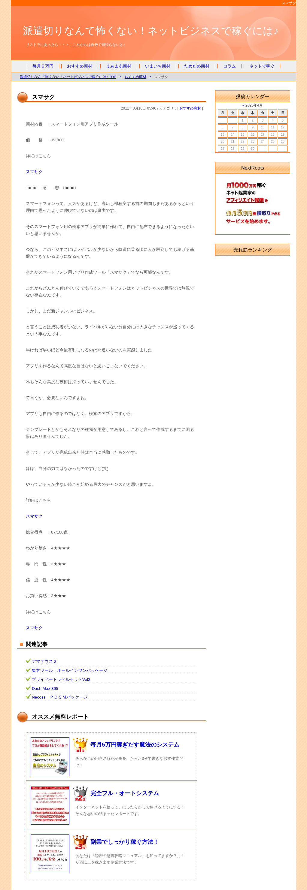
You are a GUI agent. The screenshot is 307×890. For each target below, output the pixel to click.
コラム (229, 66)
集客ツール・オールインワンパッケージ (70, 670)
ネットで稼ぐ (262, 66)
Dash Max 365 (45, 688)
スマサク (34, 172)
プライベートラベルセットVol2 (61, 679)
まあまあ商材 (118, 66)
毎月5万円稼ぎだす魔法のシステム (134, 744)
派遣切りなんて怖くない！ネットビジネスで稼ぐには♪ (150, 30)
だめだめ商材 (196, 66)
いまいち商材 (157, 66)
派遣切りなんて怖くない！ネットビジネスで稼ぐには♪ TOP (68, 77)
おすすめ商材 (79, 66)
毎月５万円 (42, 66)
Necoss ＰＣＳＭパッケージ (59, 697)
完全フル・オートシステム (124, 793)
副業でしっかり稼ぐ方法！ (124, 842)
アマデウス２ (44, 661)
